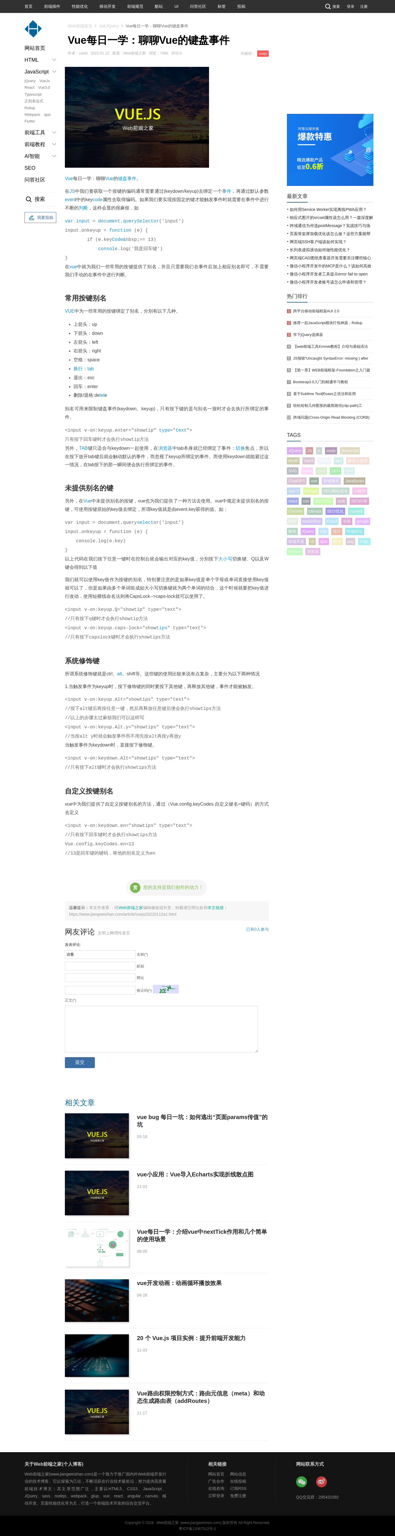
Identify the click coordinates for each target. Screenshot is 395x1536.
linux (292, 521)
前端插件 (52, 6)
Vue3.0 (44, 87)
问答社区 (198, 6)
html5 (293, 460)
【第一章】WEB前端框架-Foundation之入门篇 (331, 370)
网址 (140, 978)
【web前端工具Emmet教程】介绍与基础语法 (330, 346)
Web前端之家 (130, 907)
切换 (240, 448)
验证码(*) (144, 990)
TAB (83, 448)
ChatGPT (296, 481)
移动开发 (107, 6)
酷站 (159, 6)
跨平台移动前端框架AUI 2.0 (316, 311)
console (107, 249)
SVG (292, 470)
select (145, 522)
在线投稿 (238, 1481)
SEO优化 (335, 511)
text (181, 430)
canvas (315, 511)
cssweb (356, 511)
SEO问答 (359, 501)
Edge (364, 541)
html (349, 470)
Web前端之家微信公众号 (302, 1482)
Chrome (295, 511)
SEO (30, 168)
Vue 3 (293, 491)
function (120, 230)
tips (161, 628)
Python (294, 551)
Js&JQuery (109, 26)
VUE (69, 311)
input (83, 221)
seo (338, 460)
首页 (29, 6)
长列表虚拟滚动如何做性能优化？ (320, 250)
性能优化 (80, 6)
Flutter (30, 121)
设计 (337, 531)
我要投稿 (40, 218)
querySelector (141, 221)
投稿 (241, 6)
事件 (226, 191)
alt (119, 673)
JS (72, 191)
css (306, 501)
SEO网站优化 (335, 491)
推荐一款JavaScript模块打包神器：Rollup (327, 323)
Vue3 (308, 460)
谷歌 (347, 521)
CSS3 (332, 521)
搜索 (332, 6)
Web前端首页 (80, 26)
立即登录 (216, 1495)
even (70, 199)
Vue (69, 178)
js (318, 450)
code (98, 199)
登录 (350, 6)
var (69, 221)
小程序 (360, 491)
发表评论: (73, 944)
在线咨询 (216, 1488)
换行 (78, 368)
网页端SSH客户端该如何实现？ (318, 241)
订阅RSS (238, 1488)
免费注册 (238, 1495)
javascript (349, 450)
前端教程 (331, 481)
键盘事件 (127, 178)
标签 (222, 6)
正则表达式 (34, 101)
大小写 (225, 558)
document (109, 221)
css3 (321, 470)
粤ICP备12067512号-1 (197, 1528)
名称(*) (142, 954)
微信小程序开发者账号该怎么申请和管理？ (328, 282)
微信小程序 (358, 460)
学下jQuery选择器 (308, 334)
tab (90, 368)
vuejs (263, 54)
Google (310, 491)
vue (73, 266)
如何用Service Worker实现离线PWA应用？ (328, 209)
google (363, 521)
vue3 (307, 470)
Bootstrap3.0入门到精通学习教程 (320, 382)
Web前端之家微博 (322, 1482)
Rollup (30, 108)
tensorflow (311, 521)
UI (176, 6)
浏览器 (165, 448)
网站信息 (238, 1474)
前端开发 (296, 541)
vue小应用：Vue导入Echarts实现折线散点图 (195, 1174)
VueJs (45, 81)
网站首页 (35, 48)
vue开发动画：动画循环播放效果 (179, 1283)
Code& (119, 240)
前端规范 (135, 6)
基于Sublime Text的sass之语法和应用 (324, 394)
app (350, 541)
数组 (292, 531)
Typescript (33, 94)
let (102, 395)
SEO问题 (323, 501)
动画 (341, 501)
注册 (364, 6)
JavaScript (354, 481)
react (292, 501)
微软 (337, 541)
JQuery (294, 450)
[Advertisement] (330, 71)
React (29, 87)
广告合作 (216, 1481)
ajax (47, 114)
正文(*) (70, 1000)
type (164, 430)
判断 (83, 207)
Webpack (32, 114)
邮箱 (140, 966)
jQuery (30, 81)
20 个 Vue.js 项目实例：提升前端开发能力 (191, 1338)
